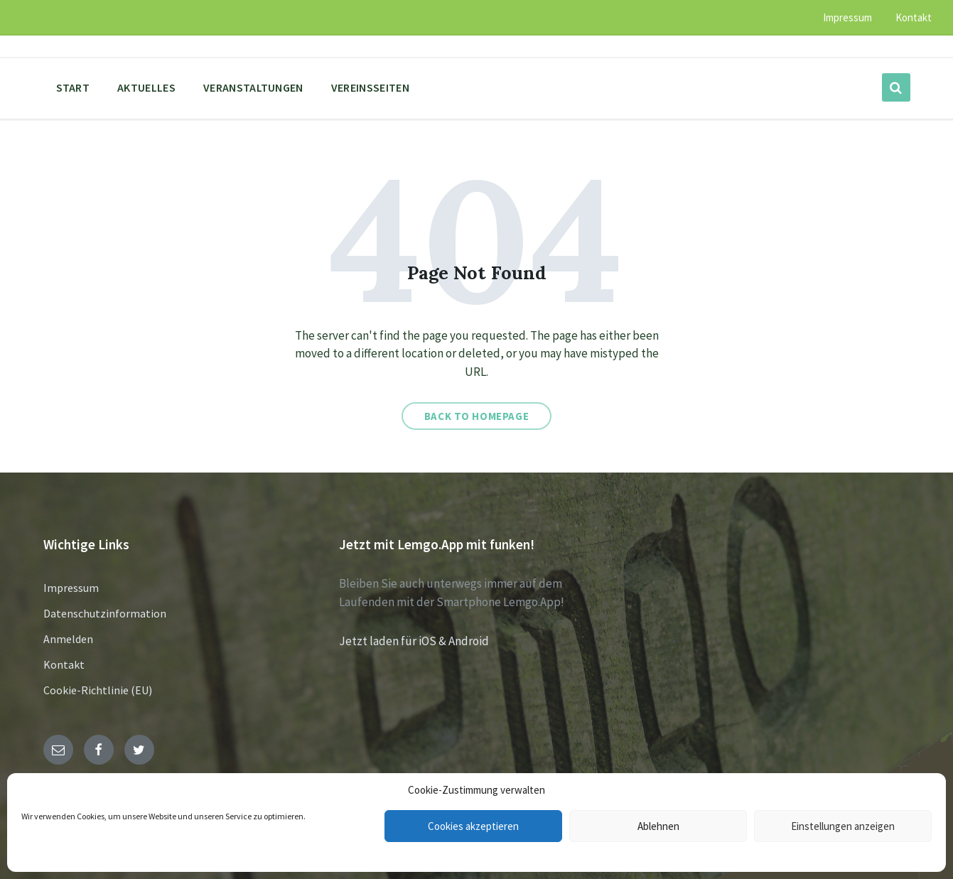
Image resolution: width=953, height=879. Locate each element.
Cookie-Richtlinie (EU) (97, 690)
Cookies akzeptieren (473, 826)
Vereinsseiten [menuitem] (370, 87)
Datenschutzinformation (104, 613)
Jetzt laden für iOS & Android (414, 641)
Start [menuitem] (73, 87)
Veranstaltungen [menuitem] (253, 87)
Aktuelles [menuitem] (146, 87)
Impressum (71, 588)
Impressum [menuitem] (847, 17)
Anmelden (68, 639)
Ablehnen (658, 826)
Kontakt (64, 664)
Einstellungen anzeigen (843, 826)
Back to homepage (476, 416)
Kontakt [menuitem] (913, 17)
